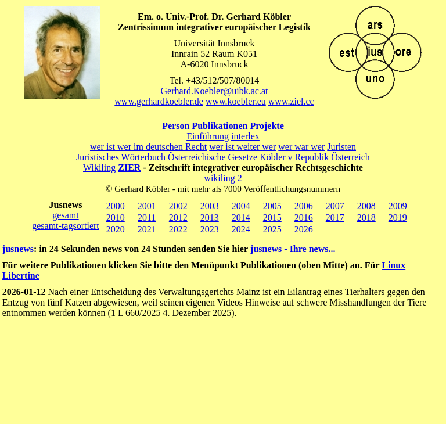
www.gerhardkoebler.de (158, 101)
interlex (245, 136)
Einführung (207, 136)
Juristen (341, 147)
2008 (366, 206)
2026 (303, 229)
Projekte (266, 126)
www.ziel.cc (291, 101)
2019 (398, 217)
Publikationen (219, 126)
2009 (398, 206)
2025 (272, 229)
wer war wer (301, 147)
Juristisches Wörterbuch (121, 157)
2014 (241, 217)
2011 (147, 217)
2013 (209, 217)
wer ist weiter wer (242, 147)
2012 (178, 217)
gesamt (65, 215)
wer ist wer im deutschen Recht (148, 147)
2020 (115, 229)
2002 (178, 206)
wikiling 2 (223, 178)
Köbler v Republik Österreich (315, 157)
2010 (115, 217)
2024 (241, 229)
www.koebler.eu (236, 101)
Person (175, 126)
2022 (178, 229)
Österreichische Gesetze (212, 157)
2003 (209, 206)
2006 (303, 206)
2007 (335, 206)
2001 (147, 206)
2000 (115, 206)
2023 (209, 229)
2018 (366, 217)
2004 (241, 206)
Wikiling (99, 168)
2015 (272, 217)
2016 (303, 217)
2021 (147, 229)
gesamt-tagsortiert (65, 226)
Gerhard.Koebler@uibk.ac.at (214, 91)
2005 (272, 206)
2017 (335, 217)
